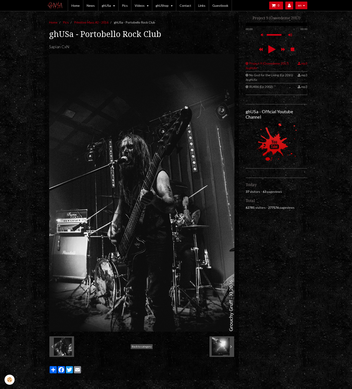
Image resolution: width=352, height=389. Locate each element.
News (91, 5)
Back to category (142, 346)
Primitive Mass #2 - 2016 (91, 22)
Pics (125, 5)
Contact (185, 5)
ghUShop (162, 5)
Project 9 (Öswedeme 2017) (267, 65)
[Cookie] (9, 380)
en (299, 5)
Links (201, 5)
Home (75, 5)
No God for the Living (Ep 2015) (269, 77)
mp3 (304, 63)
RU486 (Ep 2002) (261, 87)
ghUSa (107, 5)
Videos (140, 5)
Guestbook (220, 5)
